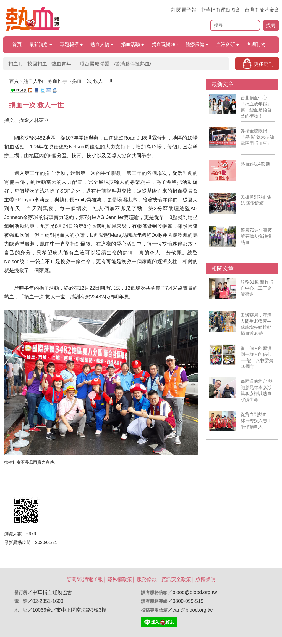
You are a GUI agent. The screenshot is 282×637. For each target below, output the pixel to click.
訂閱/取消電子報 (85, 579)
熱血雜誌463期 (255, 164)
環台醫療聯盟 (94, 63)
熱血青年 (61, 63)
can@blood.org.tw (193, 610)
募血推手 (57, 81)
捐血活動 (130, 44)
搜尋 (271, 25)
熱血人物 (99, 44)
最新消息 (38, 44)
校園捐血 (37, 63)
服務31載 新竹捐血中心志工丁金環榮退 (257, 288)
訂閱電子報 (183, 10)
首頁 (17, 44)
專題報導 (69, 44)
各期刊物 (256, 44)
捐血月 (15, 63)
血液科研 (225, 44)
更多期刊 (264, 64)
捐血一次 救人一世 (92, 81)
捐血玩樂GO (165, 44)
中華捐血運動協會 (220, 10)
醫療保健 (195, 44)
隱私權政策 (119, 579)
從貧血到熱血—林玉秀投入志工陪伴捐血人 (256, 420)
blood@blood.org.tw (195, 592)
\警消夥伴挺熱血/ (132, 63)
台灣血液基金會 (261, 10)
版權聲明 (205, 579)
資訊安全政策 (176, 579)
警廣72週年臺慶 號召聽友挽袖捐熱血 (256, 236)
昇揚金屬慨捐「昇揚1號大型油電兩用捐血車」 (257, 137)
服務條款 (147, 579)
